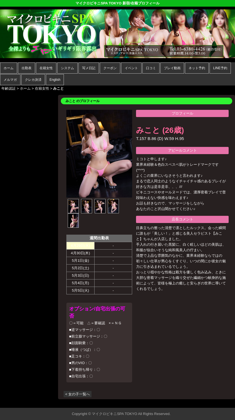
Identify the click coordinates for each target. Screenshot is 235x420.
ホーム (9, 68)
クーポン (110, 68)
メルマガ (10, 80)
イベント (131, 68)
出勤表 (27, 68)
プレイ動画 (172, 68)
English (54, 80)
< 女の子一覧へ (77, 394)
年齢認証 (8, 88)
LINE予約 (220, 68)
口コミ (151, 68)
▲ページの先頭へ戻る (214, 403)
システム (67, 68)
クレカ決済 (33, 80)
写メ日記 (88, 68)
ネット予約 (197, 68)
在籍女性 (46, 68)
